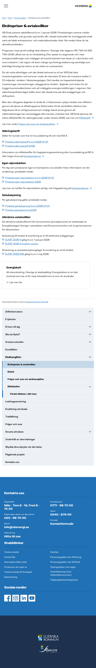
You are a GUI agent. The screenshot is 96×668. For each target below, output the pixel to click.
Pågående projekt (15, 454)
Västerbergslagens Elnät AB (36, 302)
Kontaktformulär (62, 523)
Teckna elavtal (11, 552)
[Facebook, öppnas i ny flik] (7, 598)
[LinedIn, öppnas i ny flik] (23, 598)
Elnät (10, 18)
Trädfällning (11, 416)
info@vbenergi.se (16, 527)
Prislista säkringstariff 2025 (18, 146)
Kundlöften (11, 349)
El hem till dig (48, 326)
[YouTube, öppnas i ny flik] (32, 598)
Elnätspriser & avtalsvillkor (21, 364)
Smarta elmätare (48, 431)
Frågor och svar (13, 424)
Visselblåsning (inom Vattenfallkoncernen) (60, 573)
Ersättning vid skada (16, 409)
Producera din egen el (15, 567)
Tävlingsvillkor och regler (63, 567)
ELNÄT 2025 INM (13, 254)
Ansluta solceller (48, 342)
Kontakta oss (12, 462)
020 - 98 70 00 (15, 518)
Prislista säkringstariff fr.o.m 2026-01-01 (25, 141)
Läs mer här (14, 282)
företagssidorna (33, 156)
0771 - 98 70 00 (61, 505)
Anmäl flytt (9, 557)
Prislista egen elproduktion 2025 (21, 181)
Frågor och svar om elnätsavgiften (38, 124)
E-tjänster (10, 319)
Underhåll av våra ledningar (20, 439)
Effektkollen (50, 386)
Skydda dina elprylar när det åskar (23, 446)
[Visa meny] (6, 6)
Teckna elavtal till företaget (18, 572)
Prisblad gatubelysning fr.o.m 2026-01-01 (26, 206)
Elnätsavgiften (20, 18)
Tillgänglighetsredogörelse (64, 579)
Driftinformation (48, 311)
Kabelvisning (10, 577)
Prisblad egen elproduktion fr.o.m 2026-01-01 (28, 177)
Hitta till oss (12, 536)
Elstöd (11, 371)
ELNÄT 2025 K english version (20, 243)
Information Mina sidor (15, 562)
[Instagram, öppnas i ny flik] (15, 598)
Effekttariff (86, 117)
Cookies (54, 552)
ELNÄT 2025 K (11, 239)
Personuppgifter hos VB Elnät (65, 562)
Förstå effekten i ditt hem (23, 394)
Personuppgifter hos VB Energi (66, 557)
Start (4, 18)
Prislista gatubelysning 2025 (19, 210)
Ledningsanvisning (15, 401)
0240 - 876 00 (60, 514)
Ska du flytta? (48, 334)
